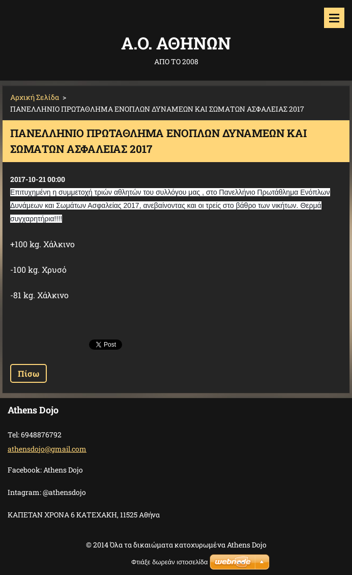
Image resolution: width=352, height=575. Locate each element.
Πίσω (28, 373)
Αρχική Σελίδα (34, 97)
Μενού (334, 18)
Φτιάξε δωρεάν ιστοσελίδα (169, 562)
